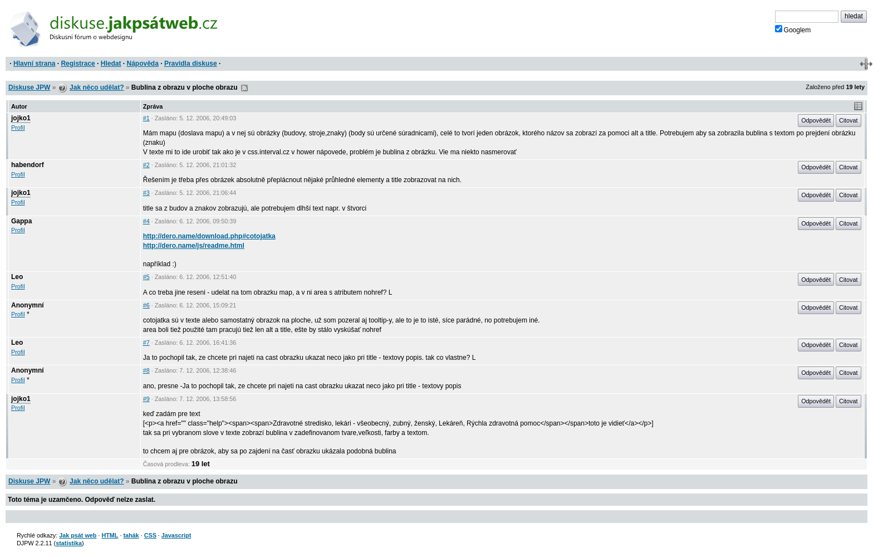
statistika (69, 543)
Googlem (793, 29)
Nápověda (143, 63)
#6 (146, 305)
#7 (146, 342)
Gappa (21, 221)
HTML (109, 535)
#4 (146, 221)
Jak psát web (77, 535)
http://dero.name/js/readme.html (193, 246)
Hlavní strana (34, 63)
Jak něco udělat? (97, 87)
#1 (146, 118)
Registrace (78, 63)
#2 (146, 165)
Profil (18, 127)
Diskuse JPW (29, 87)
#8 (146, 370)
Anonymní (27, 305)
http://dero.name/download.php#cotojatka (209, 236)
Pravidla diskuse (190, 63)
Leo (17, 277)
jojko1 (21, 118)
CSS (150, 535)
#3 (146, 192)
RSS (244, 88)
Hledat (111, 63)
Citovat (848, 120)
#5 (146, 276)
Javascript (176, 535)
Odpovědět (816, 120)
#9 (146, 398)
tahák (131, 535)
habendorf (27, 165)
